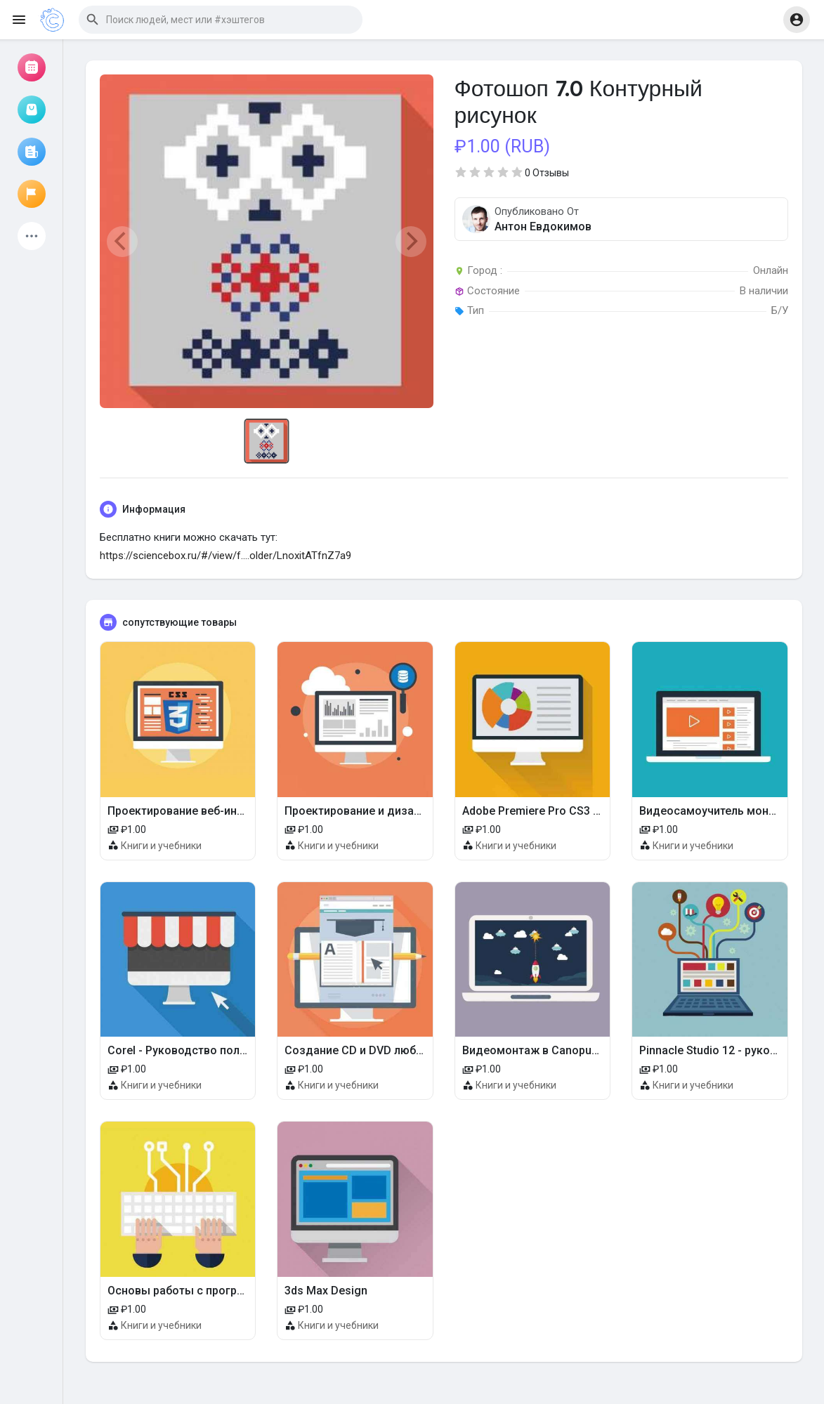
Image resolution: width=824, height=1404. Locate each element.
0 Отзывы (547, 172)
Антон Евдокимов (543, 226)
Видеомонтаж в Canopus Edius (545, 1050)
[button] (220, 20)
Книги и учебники (161, 845)
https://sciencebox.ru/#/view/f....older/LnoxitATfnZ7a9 (225, 555)
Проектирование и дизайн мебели (377, 811)
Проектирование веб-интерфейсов (201, 811)
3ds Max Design (326, 1290)
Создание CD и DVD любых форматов (387, 1050)
